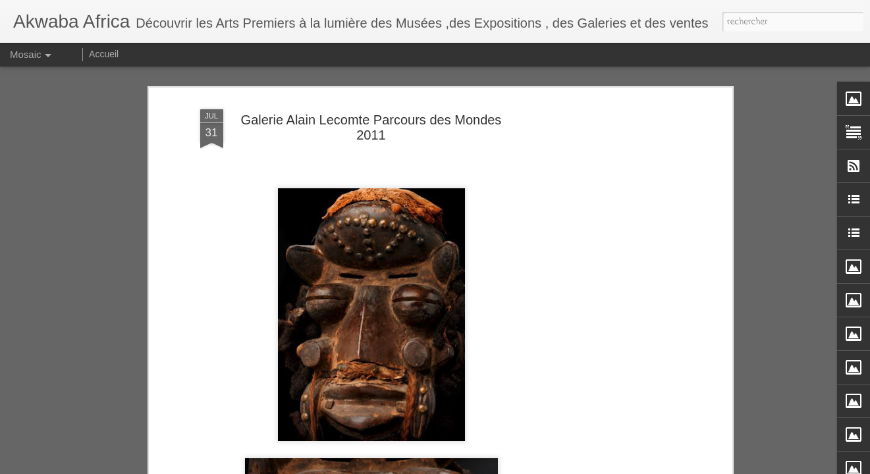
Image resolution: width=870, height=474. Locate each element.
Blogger (573, 465)
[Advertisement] (615, 197)
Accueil (104, 54)
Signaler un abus (616, 465)
